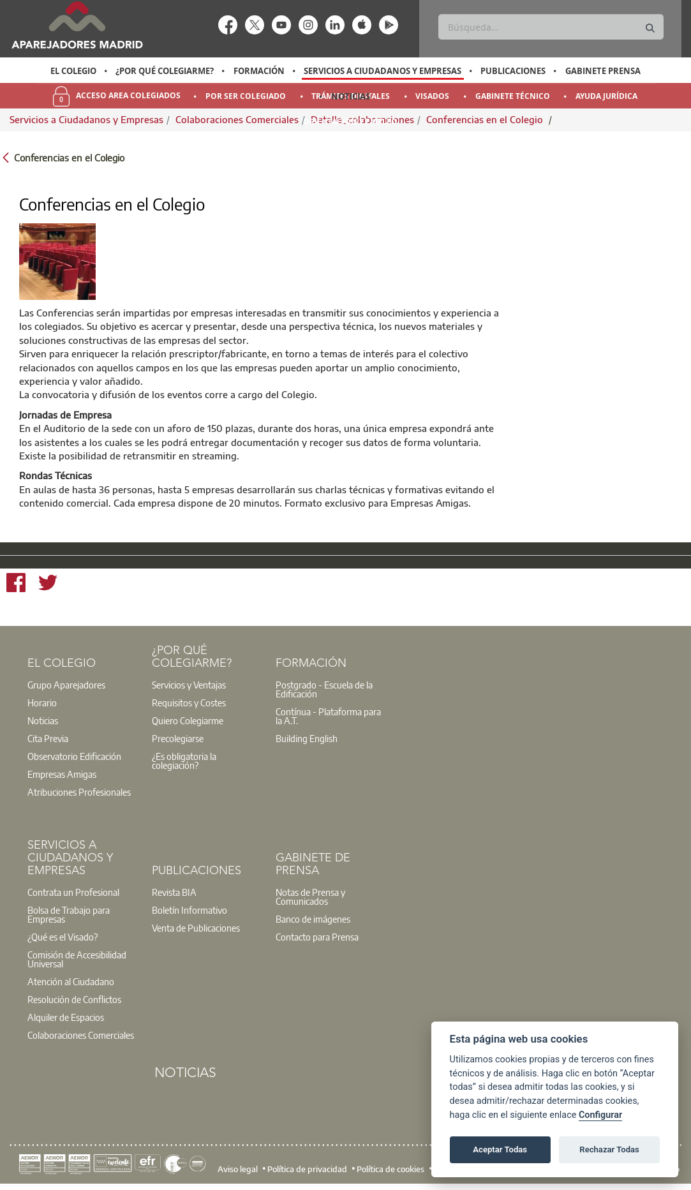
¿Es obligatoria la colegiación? (184, 760)
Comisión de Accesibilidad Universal (76, 959)
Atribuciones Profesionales (79, 792)
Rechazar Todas (609, 1149)
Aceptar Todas (500, 1149)
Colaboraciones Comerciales (80, 1035)
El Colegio (73, 71)
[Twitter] (48, 584)
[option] (73, 71)
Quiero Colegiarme (187, 720)
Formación (259, 71)
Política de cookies (390, 1168)
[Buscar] (550, 27)
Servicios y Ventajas (189, 684)
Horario (42, 702)
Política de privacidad (307, 1168)
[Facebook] (16, 584)
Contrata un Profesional (73, 892)
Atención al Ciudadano (70, 981)
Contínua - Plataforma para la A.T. (328, 716)
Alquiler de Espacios (65, 1017)
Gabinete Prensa (603, 71)
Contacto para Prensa (317, 936)
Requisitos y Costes (189, 702)
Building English (307, 738)
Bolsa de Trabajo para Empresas (68, 914)
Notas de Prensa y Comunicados (310, 896)
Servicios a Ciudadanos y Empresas (382, 71)
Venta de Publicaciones (196, 927)
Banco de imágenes (313, 919)
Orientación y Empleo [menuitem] (350, 121)
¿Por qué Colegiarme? (164, 71)
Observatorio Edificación (74, 756)
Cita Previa (47, 738)
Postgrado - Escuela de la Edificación (324, 689)
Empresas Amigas (61, 774)
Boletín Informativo (189, 910)
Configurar (600, 1115)
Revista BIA (174, 892)
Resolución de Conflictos (74, 999)
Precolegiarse (178, 738)
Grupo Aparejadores (66, 684)
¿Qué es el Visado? (62, 936)
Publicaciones (513, 71)
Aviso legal (238, 1168)
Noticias (350, 96)
